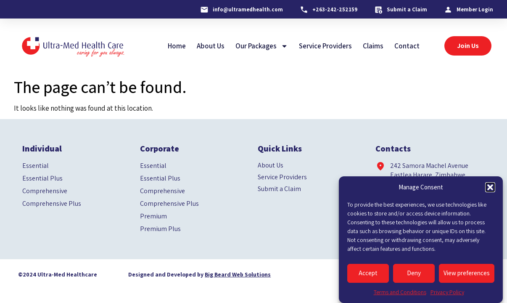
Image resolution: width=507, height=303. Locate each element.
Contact (407, 46)
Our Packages (261, 46)
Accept (368, 273)
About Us (210, 46)
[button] (490, 187)
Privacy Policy (447, 292)
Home (177, 46)
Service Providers (325, 46)
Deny (414, 273)
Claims (373, 46)
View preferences (467, 273)
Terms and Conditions (400, 292)
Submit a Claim (279, 189)
